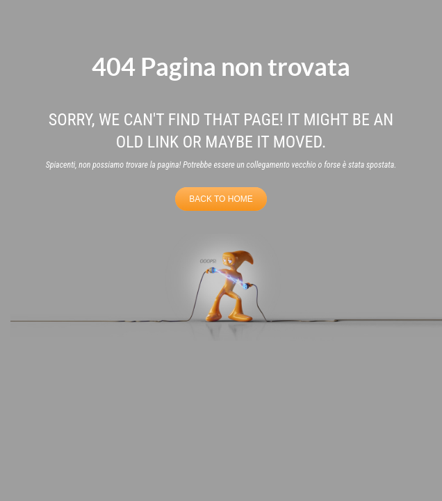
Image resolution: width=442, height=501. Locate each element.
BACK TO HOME (221, 199)
